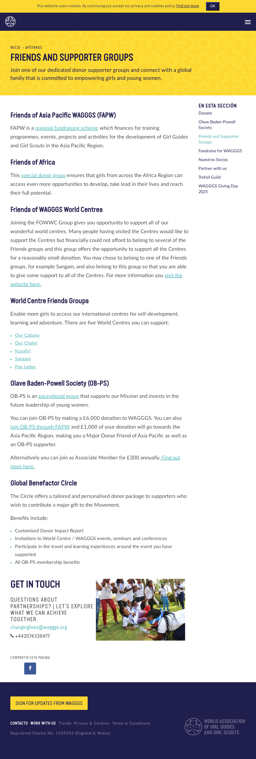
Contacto (19, 723)
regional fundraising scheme (66, 128)
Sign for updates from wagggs (48, 703)
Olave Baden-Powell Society (217, 125)
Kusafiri (22, 351)
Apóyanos (33, 48)
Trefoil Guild (210, 177)
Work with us (43, 723)
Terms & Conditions (131, 723)
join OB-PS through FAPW (40, 427)
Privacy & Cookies (92, 723)
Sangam (23, 359)
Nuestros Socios (213, 160)
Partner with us (213, 168)
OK (212, 6)
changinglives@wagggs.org (38, 627)
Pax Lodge (25, 367)
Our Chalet (26, 343)
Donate (205, 113)
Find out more (187, 6)
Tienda (65, 723)
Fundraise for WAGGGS (220, 151)
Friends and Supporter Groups (219, 139)
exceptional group (58, 396)
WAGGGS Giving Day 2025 (218, 189)
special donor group (43, 175)
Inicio (15, 48)
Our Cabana (27, 335)
